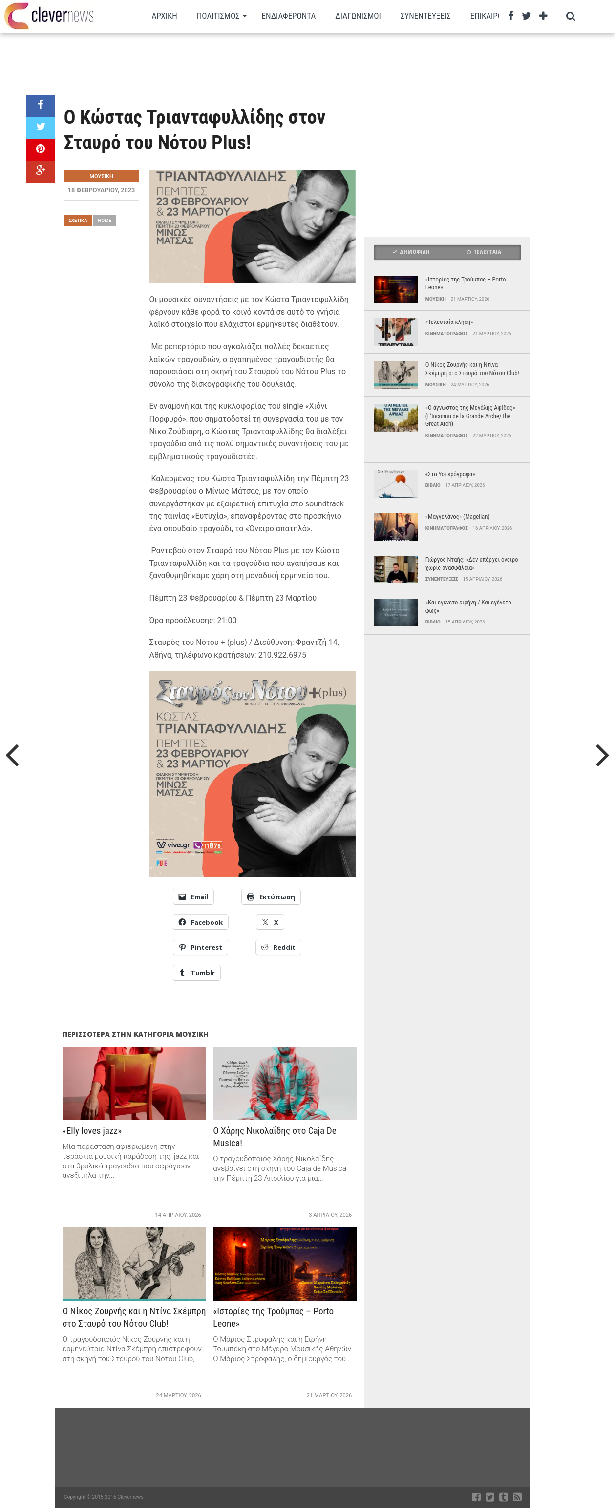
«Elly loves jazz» (92, 1130)
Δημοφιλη (411, 252)
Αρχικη (164, 15)
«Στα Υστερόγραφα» (450, 474)
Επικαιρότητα (495, 15)
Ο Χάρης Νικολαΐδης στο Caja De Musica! (274, 1136)
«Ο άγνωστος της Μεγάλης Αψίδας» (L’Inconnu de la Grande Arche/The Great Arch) (470, 415)
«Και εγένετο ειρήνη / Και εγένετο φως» (468, 606)
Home (104, 220)
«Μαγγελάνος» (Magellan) (457, 516)
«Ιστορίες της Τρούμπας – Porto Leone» (273, 1317)
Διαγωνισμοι (358, 15)
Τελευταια (484, 252)
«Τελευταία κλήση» (449, 321)
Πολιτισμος (218, 15)
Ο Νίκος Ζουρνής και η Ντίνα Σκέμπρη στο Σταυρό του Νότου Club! (134, 1317)
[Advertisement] (278, 63)
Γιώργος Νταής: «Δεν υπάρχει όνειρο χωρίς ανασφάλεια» (471, 563)
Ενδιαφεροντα (289, 15)
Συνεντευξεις (426, 15)
